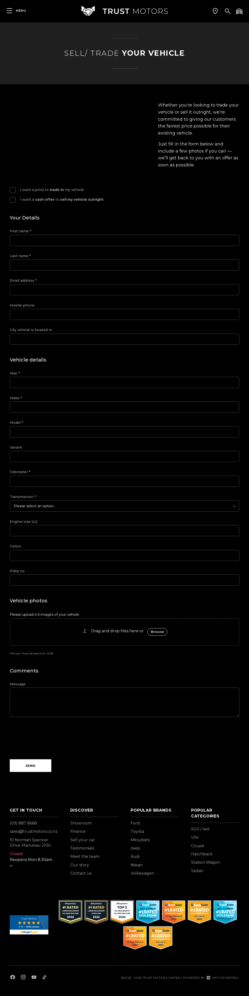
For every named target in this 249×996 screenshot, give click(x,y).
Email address (23, 280)
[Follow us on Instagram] (23, 977)
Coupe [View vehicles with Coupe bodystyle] (197, 845)
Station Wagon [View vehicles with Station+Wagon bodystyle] (205, 862)
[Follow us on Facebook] (13, 977)
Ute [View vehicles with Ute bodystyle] (194, 837)
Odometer (20, 472)
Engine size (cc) (23, 521)
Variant (16, 447)
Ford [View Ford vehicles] (135, 823)
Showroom (81, 823)
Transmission (23, 497)
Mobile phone (22, 305)
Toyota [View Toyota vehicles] (137, 831)
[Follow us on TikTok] (44, 977)
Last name (20, 256)
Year (15, 373)
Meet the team (84, 856)
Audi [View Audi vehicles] (135, 856)
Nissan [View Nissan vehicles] (137, 865)
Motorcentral (222, 977)
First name (20, 231)
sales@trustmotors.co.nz (34, 831)
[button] (215, 11)
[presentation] (47, 738)
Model (16, 422)
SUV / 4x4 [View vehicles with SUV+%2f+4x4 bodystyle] (200, 829)
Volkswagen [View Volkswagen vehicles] (142, 873)
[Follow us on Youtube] (34, 977)
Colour (15, 546)
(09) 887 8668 (23, 823)
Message (18, 684)
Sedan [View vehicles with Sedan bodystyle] (197, 871)
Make (16, 398)
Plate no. (17, 571)
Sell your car (82, 840)
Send (31, 766)
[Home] (124, 11)
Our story (79, 865)
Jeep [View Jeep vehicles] (135, 848)
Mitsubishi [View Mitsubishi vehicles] (140, 840)
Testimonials (82, 848)
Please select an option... (35, 506)
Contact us (80, 873)
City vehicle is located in (31, 330)
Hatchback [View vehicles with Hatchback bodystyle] (202, 854)
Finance (78, 831)
